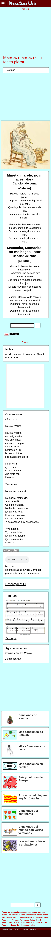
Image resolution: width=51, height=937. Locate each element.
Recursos (33, 929)
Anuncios (24, 929)
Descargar (10, 566)
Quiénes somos (6, 929)
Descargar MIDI (15, 584)
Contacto (17, 929)
